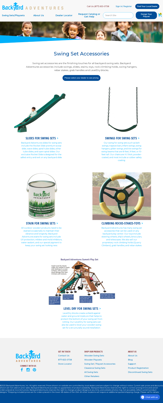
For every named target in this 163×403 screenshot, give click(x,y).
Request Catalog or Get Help (89, 15)
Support (132, 364)
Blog (130, 360)
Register (127, 6)
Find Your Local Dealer (147, 6)
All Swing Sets (91, 372)
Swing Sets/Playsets (13, 15)
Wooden (88, 355)
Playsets (97, 360)
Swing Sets (98, 355)
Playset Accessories (105, 364)
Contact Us (63, 355)
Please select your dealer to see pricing (81, 78)
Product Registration (138, 368)
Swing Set (89, 364)
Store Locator (65, 364)
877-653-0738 (65, 360)
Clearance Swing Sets (94, 368)
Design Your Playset (146, 15)
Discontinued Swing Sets (140, 372)
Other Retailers (91, 376)
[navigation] (51, 15)
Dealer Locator (63, 15)
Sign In (119, 6)
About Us (38, 15)
